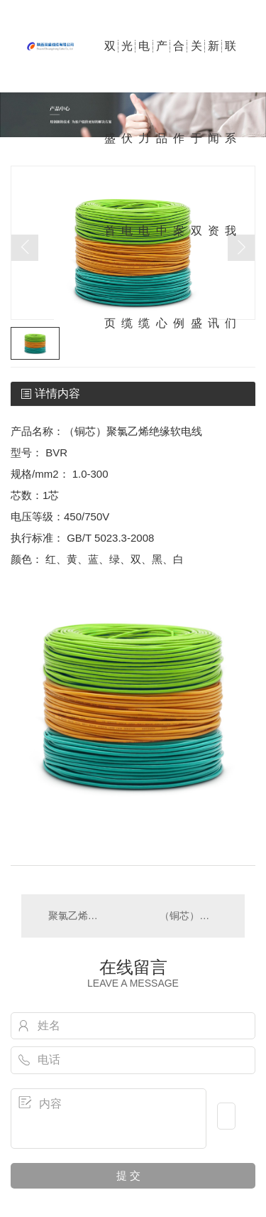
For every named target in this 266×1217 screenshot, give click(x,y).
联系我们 (230, 66)
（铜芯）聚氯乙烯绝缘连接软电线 (195, 915)
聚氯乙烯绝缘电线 (77, 915)
